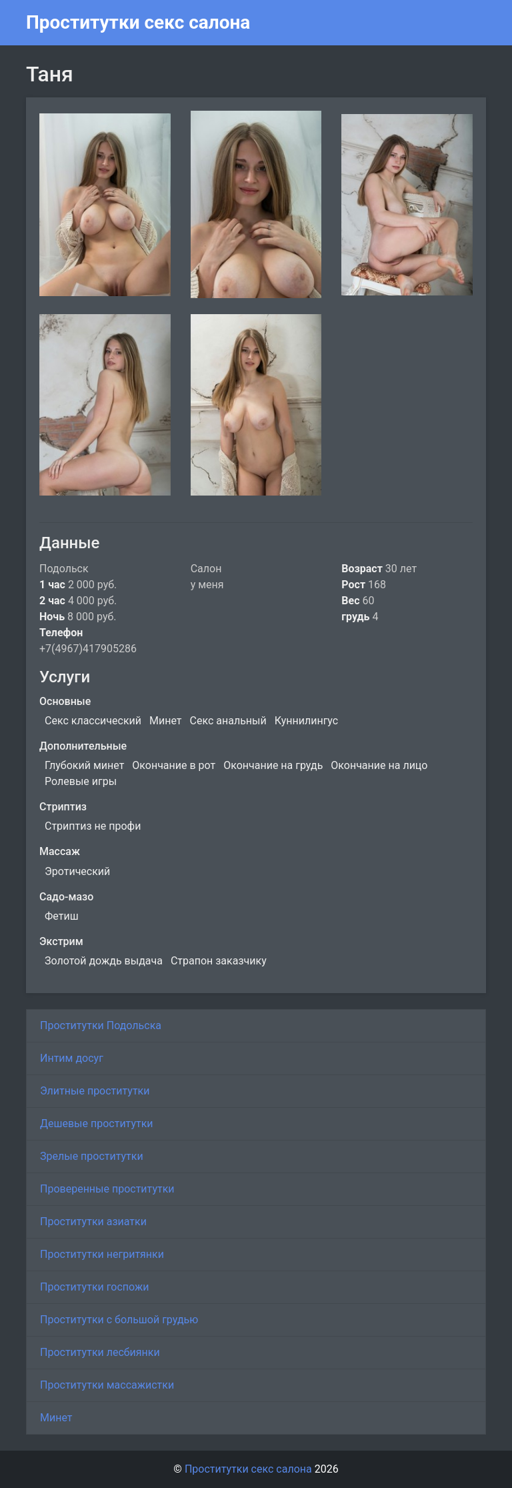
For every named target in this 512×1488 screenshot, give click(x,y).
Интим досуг (71, 1058)
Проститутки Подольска (100, 1025)
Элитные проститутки (94, 1090)
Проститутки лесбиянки (100, 1352)
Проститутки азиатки (93, 1221)
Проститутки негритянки (102, 1254)
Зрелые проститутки (91, 1156)
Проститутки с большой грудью (119, 1319)
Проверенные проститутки (107, 1189)
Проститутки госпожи (94, 1287)
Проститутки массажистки (107, 1385)
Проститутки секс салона (138, 22)
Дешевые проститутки (96, 1123)
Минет (56, 1417)
